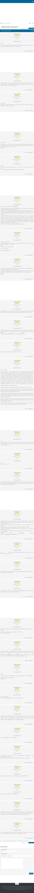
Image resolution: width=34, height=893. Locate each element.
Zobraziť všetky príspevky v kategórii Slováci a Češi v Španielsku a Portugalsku (14, 840)
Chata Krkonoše (19, 887)
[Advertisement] (17, 12)
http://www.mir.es (13, 383)
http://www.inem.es (4, 381)
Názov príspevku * (4, 853)
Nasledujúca (31, 28)
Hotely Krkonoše (25, 887)
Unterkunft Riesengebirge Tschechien (21, 886)
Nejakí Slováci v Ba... (6, 23)
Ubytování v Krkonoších (9, 886)
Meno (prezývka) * (4, 849)
